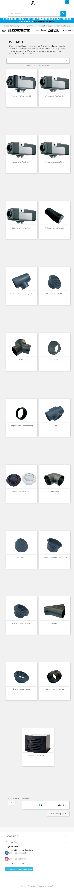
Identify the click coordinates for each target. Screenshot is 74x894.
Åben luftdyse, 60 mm (54, 294)
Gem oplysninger (15, 863)
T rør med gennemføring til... (21, 294)
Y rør (21, 360)
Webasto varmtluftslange (54, 228)
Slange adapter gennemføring (21, 426)
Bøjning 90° (54, 492)
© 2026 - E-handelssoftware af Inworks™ (37, 886)
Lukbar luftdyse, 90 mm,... (21, 492)
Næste (62, 805)
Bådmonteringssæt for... (55, 162)
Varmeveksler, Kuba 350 (38, 755)
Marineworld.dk (44, 21)
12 (11, 803)
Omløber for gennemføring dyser (54, 557)
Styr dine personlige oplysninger (19, 869)
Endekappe (21, 557)
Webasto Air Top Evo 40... (54, 96)
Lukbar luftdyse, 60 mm (21, 623)
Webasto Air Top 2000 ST (21, 96)
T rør (54, 426)
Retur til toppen (58, 813)
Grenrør (54, 623)
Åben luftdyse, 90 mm (21, 689)
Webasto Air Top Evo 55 (21, 162)
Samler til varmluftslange (54, 689)
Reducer (54, 360)
